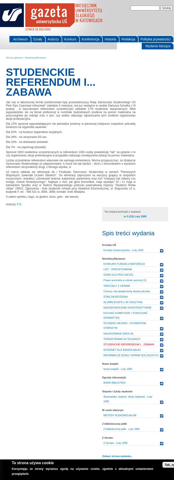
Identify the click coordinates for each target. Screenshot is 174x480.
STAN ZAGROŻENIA (116, 296)
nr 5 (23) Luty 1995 (135, 216)
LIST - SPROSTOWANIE (118, 269)
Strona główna (14, 57)
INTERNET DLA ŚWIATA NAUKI (122, 349)
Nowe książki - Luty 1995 (118, 369)
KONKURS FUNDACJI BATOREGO (124, 263)
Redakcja (128, 39)
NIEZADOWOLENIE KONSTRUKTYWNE (128, 307)
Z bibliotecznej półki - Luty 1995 (122, 429)
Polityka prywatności (155, 39)
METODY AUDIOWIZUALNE (120, 415)
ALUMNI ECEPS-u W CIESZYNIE (123, 302)
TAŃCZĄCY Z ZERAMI (117, 285)
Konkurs (70, 39)
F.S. (19, 204)
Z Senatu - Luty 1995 (116, 442)
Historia (110, 39)
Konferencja (90, 39)
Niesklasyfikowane (35, 57)
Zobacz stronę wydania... (117, 456)
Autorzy (53, 39)
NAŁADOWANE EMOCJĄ (118, 333)
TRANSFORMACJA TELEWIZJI (122, 339)
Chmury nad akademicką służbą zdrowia (127, 291)
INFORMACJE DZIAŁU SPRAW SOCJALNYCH (131, 355)
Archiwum (20, 39)
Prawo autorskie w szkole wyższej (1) (125, 280)
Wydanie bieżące (158, 46)
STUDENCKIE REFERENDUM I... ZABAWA (129, 344)
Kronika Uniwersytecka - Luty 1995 (124, 250)
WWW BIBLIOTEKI (115, 382)
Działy (37, 39)
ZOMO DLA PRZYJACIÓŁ (119, 274)
